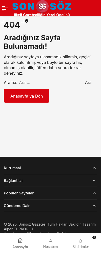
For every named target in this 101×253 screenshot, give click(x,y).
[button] (12, 21)
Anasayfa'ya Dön (26, 96)
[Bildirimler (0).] (22, 21)
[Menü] (5, 9)
